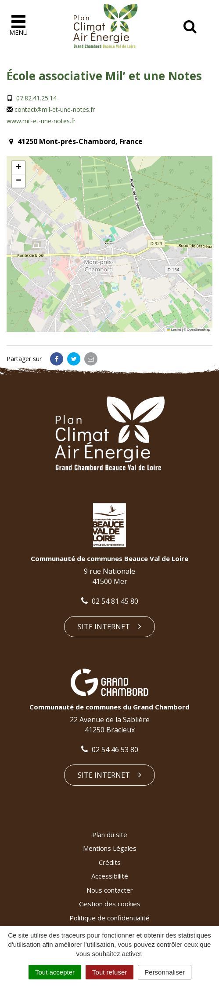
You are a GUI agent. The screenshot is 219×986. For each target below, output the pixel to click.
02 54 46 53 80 (109, 749)
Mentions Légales (109, 848)
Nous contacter (109, 890)
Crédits (110, 862)
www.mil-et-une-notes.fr (41, 121)
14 (53, 98)
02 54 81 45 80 (109, 601)
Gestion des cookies (109, 903)
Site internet (109, 626)
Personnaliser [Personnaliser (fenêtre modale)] (164, 972)
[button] (109, 239)
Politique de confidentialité (109, 917)
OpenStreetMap (198, 330)
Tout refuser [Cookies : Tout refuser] (109, 972)
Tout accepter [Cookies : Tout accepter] (55, 972)
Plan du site (109, 834)
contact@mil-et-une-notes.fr (54, 109)
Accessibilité (109, 876)
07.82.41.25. (32, 98)
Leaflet (174, 330)
